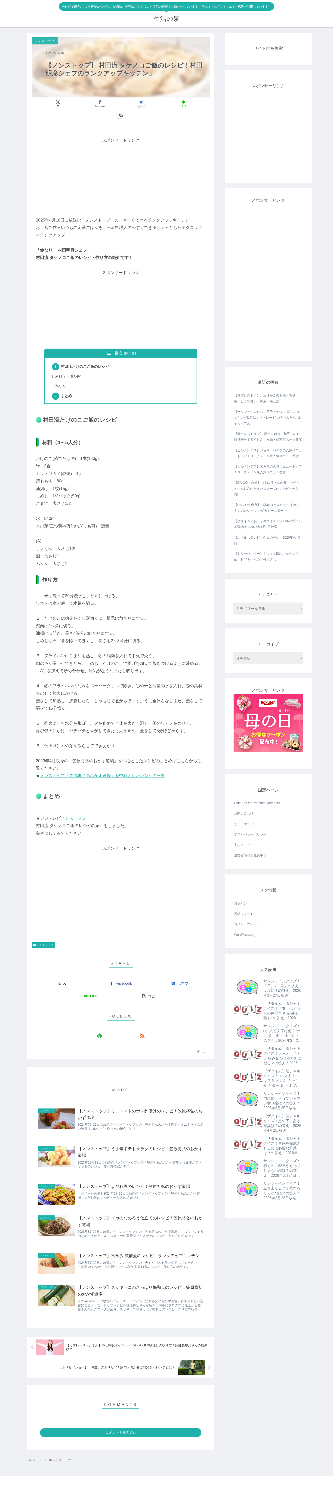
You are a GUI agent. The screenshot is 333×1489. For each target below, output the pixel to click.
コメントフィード (247, 924)
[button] (180, 104)
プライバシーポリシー (250, 834)
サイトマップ (243, 824)
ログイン (240, 903)
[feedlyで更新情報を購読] (115, 1024)
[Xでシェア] (61, 104)
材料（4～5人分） (70, 364)
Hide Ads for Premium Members (257, 803)
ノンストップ (73, 807)
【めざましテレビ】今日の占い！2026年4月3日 (267, 540)
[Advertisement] (121, 163)
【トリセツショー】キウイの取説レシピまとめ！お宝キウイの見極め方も (266, 556)
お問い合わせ (243, 813)
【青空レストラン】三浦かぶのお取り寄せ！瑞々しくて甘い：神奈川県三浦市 (266, 398)
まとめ (67, 385)
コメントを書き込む (120, 1424)
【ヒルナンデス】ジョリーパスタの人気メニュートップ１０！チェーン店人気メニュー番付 (268, 453)
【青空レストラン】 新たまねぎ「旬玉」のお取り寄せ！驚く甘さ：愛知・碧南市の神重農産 (268, 436)
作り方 (61, 374)
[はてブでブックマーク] (120, 104)
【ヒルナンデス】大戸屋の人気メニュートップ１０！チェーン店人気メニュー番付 (268, 469)
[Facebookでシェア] (91, 104)
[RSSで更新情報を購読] (126, 1024)
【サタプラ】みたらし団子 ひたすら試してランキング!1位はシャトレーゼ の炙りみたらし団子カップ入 (268, 417)
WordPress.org (245, 934)
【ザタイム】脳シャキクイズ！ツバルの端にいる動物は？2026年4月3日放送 (268, 524)
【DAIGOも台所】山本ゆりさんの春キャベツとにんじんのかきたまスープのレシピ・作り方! (266, 488)
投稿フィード (243, 914)
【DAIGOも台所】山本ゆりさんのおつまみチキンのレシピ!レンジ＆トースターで (266, 507)
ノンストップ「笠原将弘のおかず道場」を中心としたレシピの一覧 (102, 764)
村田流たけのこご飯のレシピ (86, 354)
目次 (118, 340)
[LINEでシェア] (150, 104)
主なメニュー (243, 845)
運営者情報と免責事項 (250, 855)
